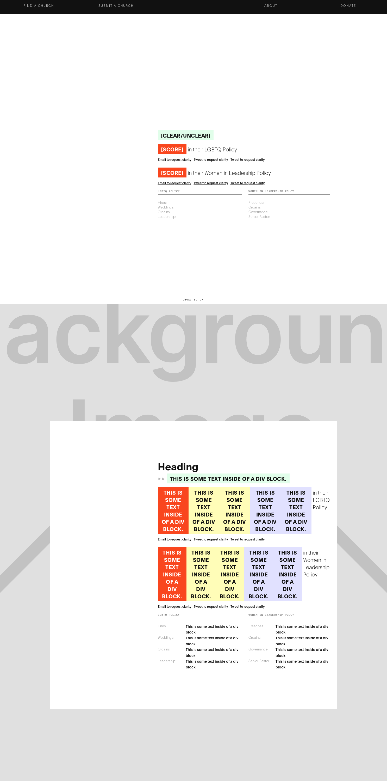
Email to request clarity (174, 159)
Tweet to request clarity (211, 159)
